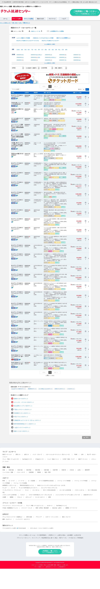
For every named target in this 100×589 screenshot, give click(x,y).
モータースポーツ (40, 497)
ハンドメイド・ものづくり (23, 519)
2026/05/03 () (77, 57)
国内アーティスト (7, 454)
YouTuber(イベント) (61, 505)
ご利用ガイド (52, 535)
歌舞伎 (39, 472)
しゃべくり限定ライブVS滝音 (23, 38)
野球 (3, 480)
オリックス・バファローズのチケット (24, 402)
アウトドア (39, 517)
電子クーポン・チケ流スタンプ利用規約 (71, 538)
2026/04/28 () (20, 57)
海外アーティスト (83, 459)
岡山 (59, 49)
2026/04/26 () (62, 54)
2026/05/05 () (34, 60)
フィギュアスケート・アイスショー (11, 490)
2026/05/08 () (77, 60)
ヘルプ (64, 18)
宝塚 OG (64, 470)
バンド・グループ (37, 454)
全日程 (13, 54)
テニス (26, 490)
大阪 (53, 49)
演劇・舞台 (6, 467)
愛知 (46, 49)
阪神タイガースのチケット (21, 398)
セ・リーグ (11, 480)
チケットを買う (17, 18)
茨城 (25, 49)
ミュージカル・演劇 (7, 472)
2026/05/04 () (20, 60)
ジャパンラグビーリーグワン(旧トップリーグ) (68, 494)
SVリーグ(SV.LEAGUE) (49, 490)
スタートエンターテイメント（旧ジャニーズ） (58, 454)
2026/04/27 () (77, 54)
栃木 (29, 49)
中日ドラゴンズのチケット (21, 416)
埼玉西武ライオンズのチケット (22, 413)
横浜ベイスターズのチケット (21, 431)
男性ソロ (18, 454)
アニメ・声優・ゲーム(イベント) (34, 505)
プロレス (19, 497)
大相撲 (4, 497)
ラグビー (22, 494)
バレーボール (35, 490)
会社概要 (70, 535)
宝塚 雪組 (28, 470)
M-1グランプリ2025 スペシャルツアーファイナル (28, 40)
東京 (36, 49)
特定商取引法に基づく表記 (50, 538)
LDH (82, 454)
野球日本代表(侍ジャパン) (27, 485)
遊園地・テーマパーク (71, 508)
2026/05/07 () (62, 60)
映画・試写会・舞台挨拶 (42, 508)
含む (84, 89)
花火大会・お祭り (57, 508)
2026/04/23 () (20, 54)
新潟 (39, 49)
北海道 (18, 49)
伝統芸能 (31, 472)
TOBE (75, 454)
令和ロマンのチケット (60, 388)
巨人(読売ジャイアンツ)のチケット (23, 405)
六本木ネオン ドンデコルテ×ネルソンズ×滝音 (43, 38)
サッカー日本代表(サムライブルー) (28, 487)
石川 (42, 49)
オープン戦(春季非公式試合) (46, 480)
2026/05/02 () (62, 57)
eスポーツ (49, 505)
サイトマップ (36, 538)
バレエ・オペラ (21, 472)
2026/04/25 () (48, 54)
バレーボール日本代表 (65, 490)
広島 (63, 49)
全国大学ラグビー (88, 494)
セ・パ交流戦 (31, 480)
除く (87, 89)
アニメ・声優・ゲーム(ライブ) (10, 459)
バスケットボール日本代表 (9, 494)
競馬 (49, 497)
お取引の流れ (62, 535)
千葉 (32, 49)
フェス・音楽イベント (53, 459)
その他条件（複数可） (31, 68)
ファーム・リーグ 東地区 (64, 480)
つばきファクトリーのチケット (22, 427)
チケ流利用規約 (41, 535)
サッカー (4, 487)
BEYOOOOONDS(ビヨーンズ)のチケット (25, 424)
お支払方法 (77, 535)
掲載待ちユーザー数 (35, 31)
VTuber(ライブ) (39, 459)
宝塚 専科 (55, 470)
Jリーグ (13, 487)
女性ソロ (26, 454)
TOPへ (87, 437)
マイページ (52, 18)
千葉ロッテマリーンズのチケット (23, 409)
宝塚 (3, 470)
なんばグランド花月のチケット (19, 388)
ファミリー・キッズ (26, 508)
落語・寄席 (47, 472)
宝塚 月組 (20, 470)
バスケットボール (79, 490)
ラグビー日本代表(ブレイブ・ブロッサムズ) (40, 494)
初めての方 (40, 18)
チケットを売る (28, 18)
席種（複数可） (59, 68)
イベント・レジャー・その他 (12, 503)
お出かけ (5, 514)
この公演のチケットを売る (57, 31)
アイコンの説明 (15, 89)
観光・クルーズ (66, 517)
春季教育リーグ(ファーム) (9, 485)
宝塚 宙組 (46, 470)
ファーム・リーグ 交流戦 (20, 483)
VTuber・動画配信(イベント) (10, 508)
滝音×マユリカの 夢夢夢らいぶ (63, 38)
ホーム (5, 18)
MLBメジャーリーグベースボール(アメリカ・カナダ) (51, 485)
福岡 (66, 49)
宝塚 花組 (11, 470)
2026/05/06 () (48, 60)
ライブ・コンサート (9, 452)
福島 (22, 49)
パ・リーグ (21, 480)
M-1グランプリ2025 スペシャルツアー (50, 40)
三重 (49, 49)
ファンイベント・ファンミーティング (12, 505)
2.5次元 (72, 470)
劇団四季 (87, 470)
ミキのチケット (70, 388)
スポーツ (5, 478)
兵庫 (56, 49)
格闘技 (11, 497)
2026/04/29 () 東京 (35, 57)
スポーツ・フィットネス (52, 517)
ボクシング (29, 497)
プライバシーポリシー (23, 538)
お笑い (79, 470)
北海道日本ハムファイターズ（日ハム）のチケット (27, 420)
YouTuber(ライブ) (27, 459)
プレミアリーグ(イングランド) (49, 487)
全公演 (13, 37)
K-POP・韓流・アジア (69, 459)
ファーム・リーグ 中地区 (81, 480)
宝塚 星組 (37, 470)
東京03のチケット (32, 388)
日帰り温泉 (29, 517)
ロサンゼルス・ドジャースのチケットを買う (42, 528)
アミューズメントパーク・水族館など (12, 517)
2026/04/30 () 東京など (50, 57)
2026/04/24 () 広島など (36, 54)
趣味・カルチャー (7, 519)
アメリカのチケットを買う (9, 528)
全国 (13, 49)
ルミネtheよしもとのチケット (45, 388)
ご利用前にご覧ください (85, 12)
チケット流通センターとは (27, 535)
